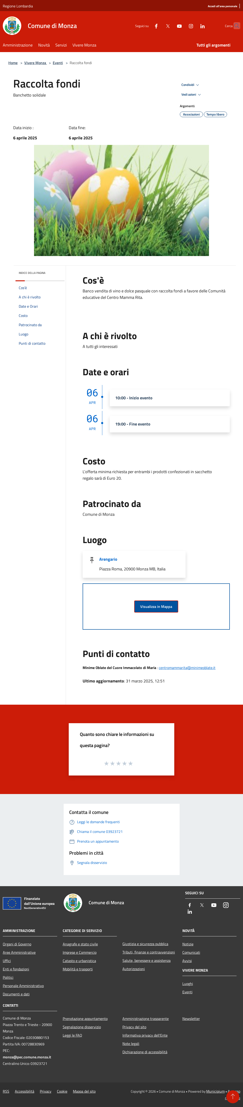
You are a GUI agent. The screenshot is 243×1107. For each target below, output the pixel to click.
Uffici (7, 960)
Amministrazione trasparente (145, 1018)
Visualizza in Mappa (156, 606)
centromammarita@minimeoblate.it (187, 667)
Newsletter (191, 1018)
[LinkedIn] (193, 25)
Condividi (190, 85)
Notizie (187, 944)
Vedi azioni (191, 94)
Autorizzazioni (133, 969)
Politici (8, 977)
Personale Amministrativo (23, 985)
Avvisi (187, 960)
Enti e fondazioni (16, 969)
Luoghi (187, 983)
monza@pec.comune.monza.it (27, 1057)
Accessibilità (24, 1091)
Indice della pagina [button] (32, 273)
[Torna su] (232, 1096)
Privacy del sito (134, 1027)
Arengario (108, 559)
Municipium (215, 1091)
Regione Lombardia (18, 6)
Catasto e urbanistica (79, 960)
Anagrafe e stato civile (80, 944)
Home (13, 63)
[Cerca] (234, 25)
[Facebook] (147, 25)
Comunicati (191, 952)
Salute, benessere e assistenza (146, 960)
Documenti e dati (16, 994)
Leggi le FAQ (72, 1035)
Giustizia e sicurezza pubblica (145, 944)
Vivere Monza (35, 63)
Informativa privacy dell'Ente (145, 1035)
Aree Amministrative (19, 952)
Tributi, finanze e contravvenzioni (148, 952)
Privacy (45, 1091)
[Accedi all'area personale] (222, 6)
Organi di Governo (17, 944)
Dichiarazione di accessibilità (144, 1052)
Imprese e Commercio (80, 952)
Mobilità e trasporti (78, 969)
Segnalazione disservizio (82, 1027)
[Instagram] (182, 25)
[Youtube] (170, 25)
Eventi (58, 63)
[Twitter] (158, 25)
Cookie (62, 1091)
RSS (6, 1091)
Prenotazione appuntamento (85, 1018)
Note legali (130, 1043)
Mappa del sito (84, 1091)
